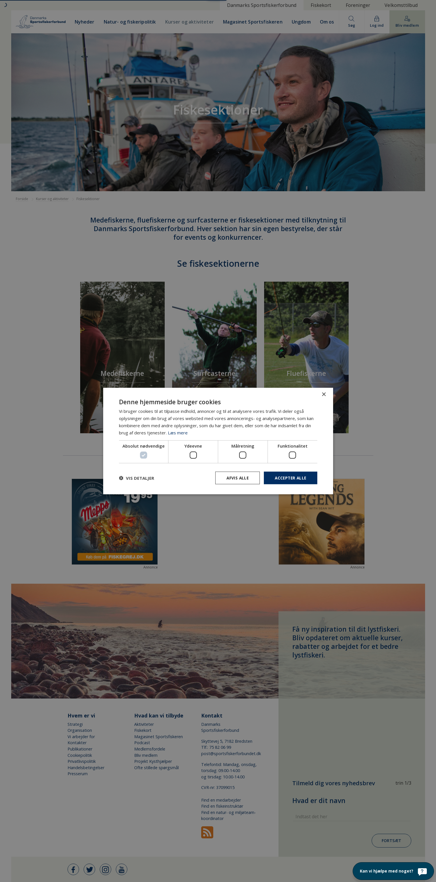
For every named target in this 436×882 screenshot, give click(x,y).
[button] (136, 477)
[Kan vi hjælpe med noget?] (393, 871)
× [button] (324, 394)
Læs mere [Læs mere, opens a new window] (178, 432)
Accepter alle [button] (289, 477)
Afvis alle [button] (235, 477)
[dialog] (218, 441)
